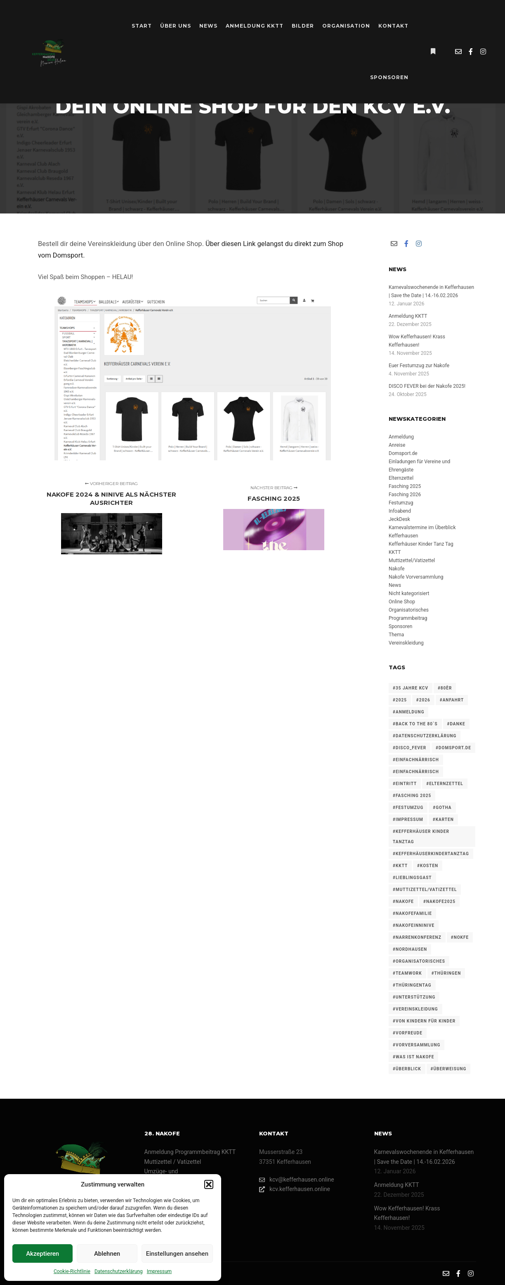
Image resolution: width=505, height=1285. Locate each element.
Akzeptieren (42, 1253)
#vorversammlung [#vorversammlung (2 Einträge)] (416, 1045)
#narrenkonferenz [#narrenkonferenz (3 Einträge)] (417, 937)
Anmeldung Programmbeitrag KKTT (190, 1152)
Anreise (397, 445)
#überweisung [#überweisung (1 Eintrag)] (449, 1069)
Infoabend (400, 511)
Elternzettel (401, 478)
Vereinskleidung (406, 643)
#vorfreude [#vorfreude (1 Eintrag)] (407, 1033)
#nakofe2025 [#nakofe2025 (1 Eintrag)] (439, 901)
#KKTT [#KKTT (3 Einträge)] (400, 865)
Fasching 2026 (405, 494)
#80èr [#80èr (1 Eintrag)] (445, 688)
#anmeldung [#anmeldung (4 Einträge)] (408, 712)
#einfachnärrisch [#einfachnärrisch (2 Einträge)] (416, 771)
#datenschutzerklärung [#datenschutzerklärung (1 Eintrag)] (424, 736)
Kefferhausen (403, 536)
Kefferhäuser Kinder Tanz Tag (421, 544)
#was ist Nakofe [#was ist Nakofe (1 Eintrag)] (413, 1057)
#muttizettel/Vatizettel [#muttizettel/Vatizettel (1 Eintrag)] (425, 889)
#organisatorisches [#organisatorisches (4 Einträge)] (419, 961)
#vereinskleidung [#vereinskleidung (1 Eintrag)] (415, 1009)
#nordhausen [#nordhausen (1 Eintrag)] (410, 949)
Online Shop (402, 602)
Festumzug (401, 503)
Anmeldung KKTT (408, 316)
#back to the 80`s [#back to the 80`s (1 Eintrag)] (415, 724)
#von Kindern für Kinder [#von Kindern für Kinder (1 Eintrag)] (424, 1021)
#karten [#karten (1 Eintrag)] (443, 819)
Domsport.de (403, 453)
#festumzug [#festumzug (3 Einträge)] (408, 807)
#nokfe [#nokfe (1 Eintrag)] (460, 937)
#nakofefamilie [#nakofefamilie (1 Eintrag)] (412, 913)
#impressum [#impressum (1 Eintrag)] (408, 819)
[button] (209, 1184)
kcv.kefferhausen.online (294, 1189)
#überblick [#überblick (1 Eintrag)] (407, 1069)
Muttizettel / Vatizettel (172, 1161)
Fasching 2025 (405, 486)
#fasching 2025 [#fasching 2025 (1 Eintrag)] (412, 795)
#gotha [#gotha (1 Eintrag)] (442, 807)
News (395, 585)
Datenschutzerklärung (118, 1271)
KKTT (395, 552)
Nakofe (396, 569)
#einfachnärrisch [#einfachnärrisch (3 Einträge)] (416, 759)
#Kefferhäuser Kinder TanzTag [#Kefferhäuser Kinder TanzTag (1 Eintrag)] (421, 836)
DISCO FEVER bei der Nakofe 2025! (427, 386)
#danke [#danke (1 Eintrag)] (456, 724)
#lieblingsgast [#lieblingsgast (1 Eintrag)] (412, 877)
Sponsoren (400, 626)
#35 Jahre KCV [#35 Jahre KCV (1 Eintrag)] (410, 688)
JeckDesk (399, 519)
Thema (396, 635)
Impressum (159, 1271)
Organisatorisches (409, 610)
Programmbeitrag (408, 618)
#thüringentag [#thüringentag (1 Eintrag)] (412, 985)
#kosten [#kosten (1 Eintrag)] (427, 865)
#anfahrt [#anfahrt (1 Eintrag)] (452, 700)
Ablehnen (107, 1253)
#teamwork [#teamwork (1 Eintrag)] (407, 973)
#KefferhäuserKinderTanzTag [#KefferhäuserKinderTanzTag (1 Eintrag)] (431, 853)
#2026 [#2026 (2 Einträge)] (423, 700)
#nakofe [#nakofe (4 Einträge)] (403, 901)
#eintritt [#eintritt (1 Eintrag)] (405, 783)
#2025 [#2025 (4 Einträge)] (400, 700)
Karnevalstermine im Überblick (422, 527)
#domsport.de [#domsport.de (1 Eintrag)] (453, 748)
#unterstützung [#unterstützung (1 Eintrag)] (414, 997)
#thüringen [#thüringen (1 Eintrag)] (446, 973)
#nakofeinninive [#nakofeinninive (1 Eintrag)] (413, 925)
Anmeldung (401, 437)
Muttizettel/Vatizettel (412, 560)
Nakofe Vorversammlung (416, 577)
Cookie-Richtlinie (72, 1271)
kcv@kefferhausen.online (296, 1179)
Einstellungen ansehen (177, 1253)
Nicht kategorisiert (409, 593)
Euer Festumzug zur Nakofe (419, 365)
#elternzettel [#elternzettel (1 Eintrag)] (444, 783)
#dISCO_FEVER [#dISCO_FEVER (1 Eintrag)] (409, 748)
